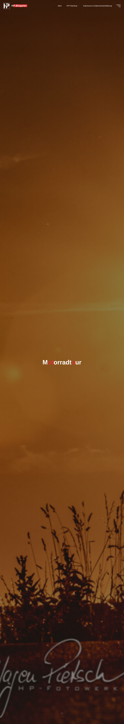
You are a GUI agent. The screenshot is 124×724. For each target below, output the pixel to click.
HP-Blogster (19, 5)
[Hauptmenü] (118, 6)
